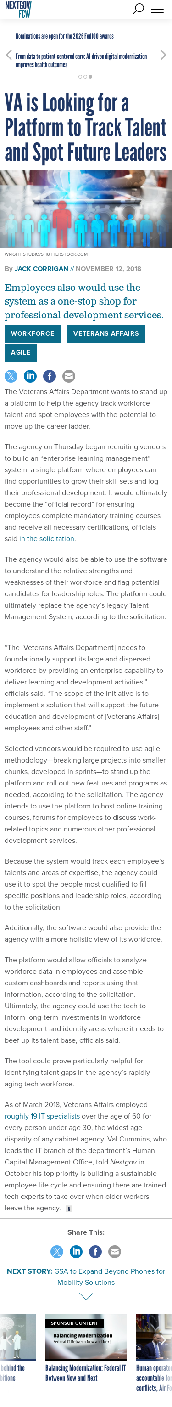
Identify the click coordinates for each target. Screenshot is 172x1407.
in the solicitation (46, 538)
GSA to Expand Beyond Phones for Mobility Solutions (109, 1277)
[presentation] (8, 1353)
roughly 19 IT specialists (42, 1116)
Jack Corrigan (41, 269)
